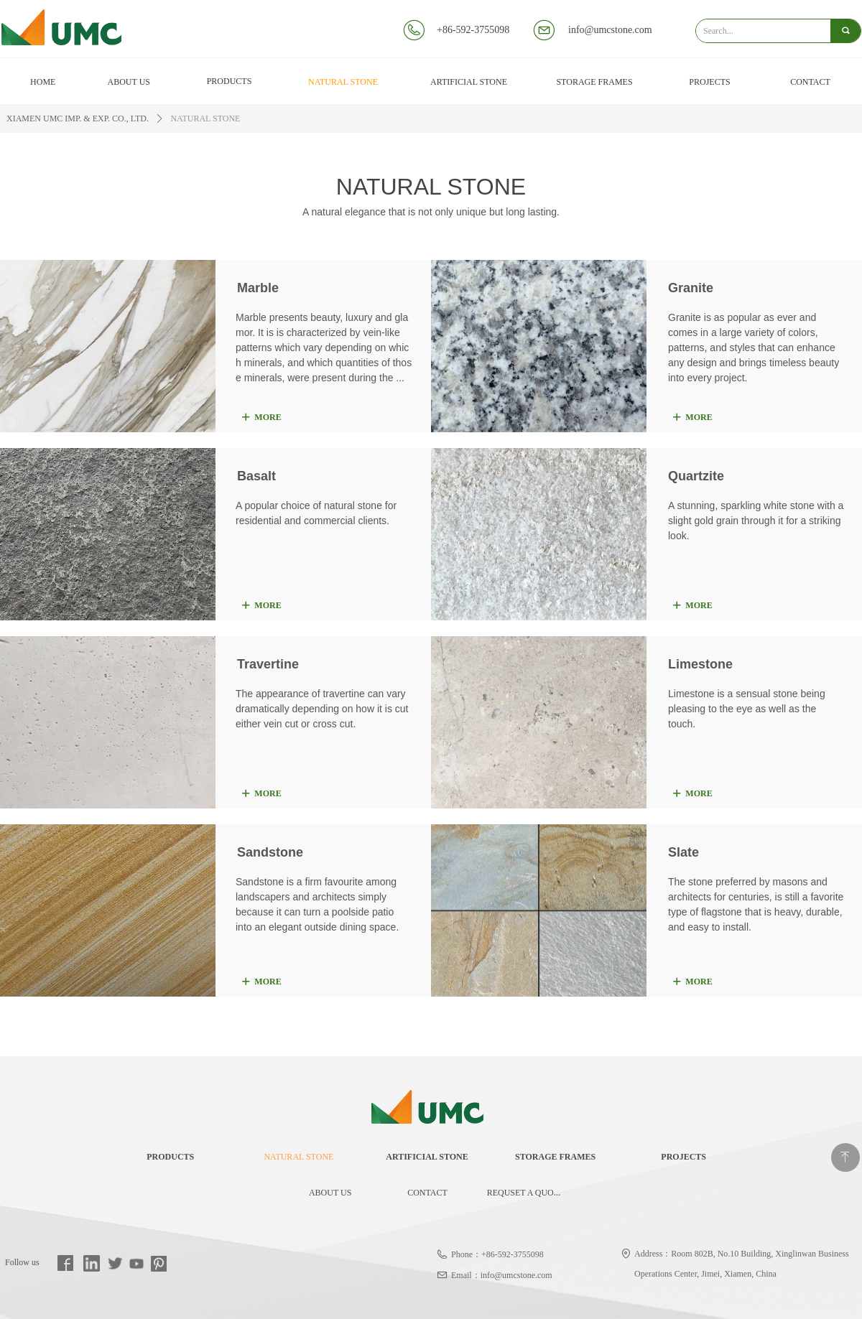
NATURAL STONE (205, 118)
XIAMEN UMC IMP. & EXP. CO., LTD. (77, 118)
